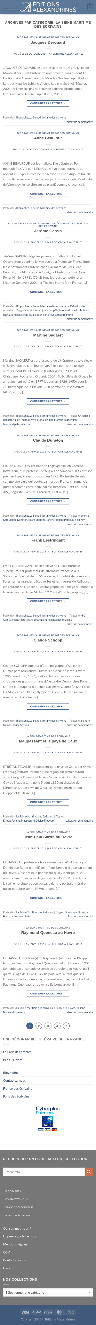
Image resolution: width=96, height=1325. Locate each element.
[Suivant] (66, 1026)
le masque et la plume (23, 314)
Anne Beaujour (48, 138)
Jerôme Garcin (48, 231)
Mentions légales (15, 1244)
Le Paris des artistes (17, 1052)
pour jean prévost (47, 314)
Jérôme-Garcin (67, 310)
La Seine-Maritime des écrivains (56, 37)
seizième (67, 619)
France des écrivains (17, 1088)
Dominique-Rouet (75, 912)
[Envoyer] (89, 1172)
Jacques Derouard (48, 42)
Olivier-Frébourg (44, 820)
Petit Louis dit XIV (74, 519)
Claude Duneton (48, 440)
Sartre (27, 916)
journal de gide (45, 419)
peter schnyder (23, 424)
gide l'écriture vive (25, 419)
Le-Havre (70, 1008)
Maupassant (28, 820)
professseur (17, 916)
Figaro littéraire (36, 519)
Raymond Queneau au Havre (48, 932)
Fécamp (16, 820)
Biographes (25, 37)
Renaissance (54, 619)
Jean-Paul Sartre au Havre (48, 837)
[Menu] (5, 7)
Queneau (19, 1012)
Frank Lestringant (48, 540)
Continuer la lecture (48, 104)
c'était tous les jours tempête (41, 310)
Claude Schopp (48, 640)
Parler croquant (55, 519)
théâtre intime (65, 314)
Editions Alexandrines (68, 53)
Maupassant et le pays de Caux (48, 741)
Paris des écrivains (16, 1096)
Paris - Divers (12, 1060)
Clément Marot (17, 619)
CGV (6, 1252)
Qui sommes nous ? (17, 1228)
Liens (6, 1268)
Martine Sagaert (48, 335)
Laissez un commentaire (79, 121)
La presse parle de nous (20, 1236)
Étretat (7, 820)
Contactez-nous (14, 1080)
